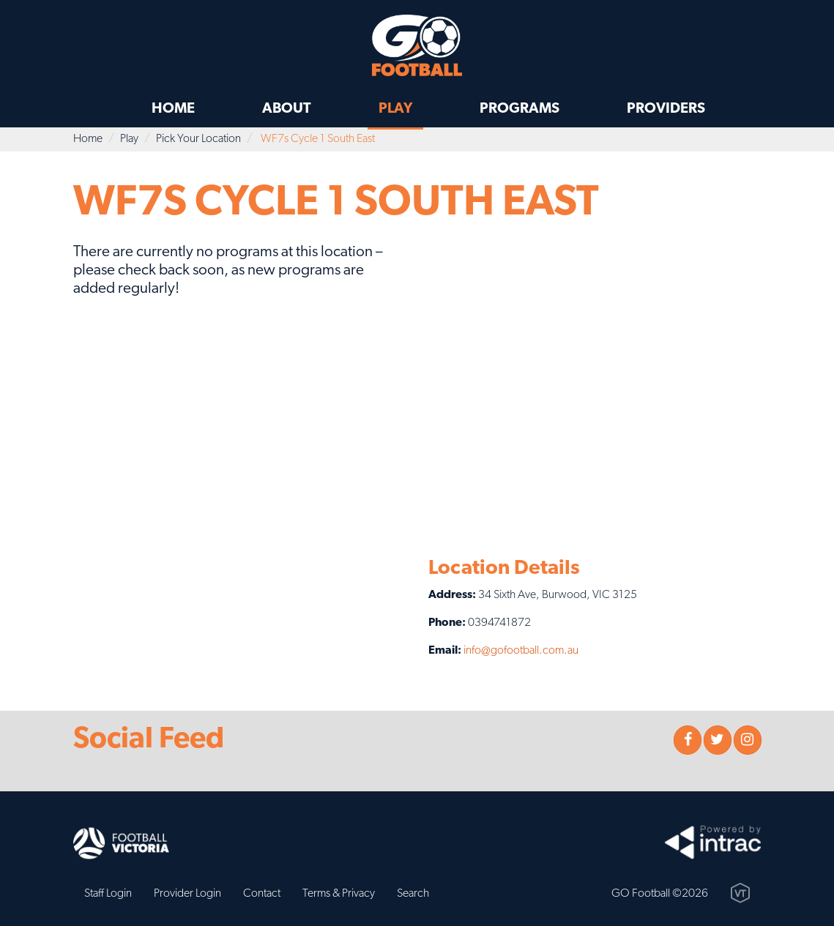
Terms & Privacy (338, 894)
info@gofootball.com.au (520, 651)
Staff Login (108, 894)
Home (173, 109)
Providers (666, 109)
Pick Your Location (198, 139)
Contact (261, 894)
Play (395, 109)
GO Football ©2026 (659, 894)
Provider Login (187, 894)
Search (413, 894)
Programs (519, 109)
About (286, 109)
